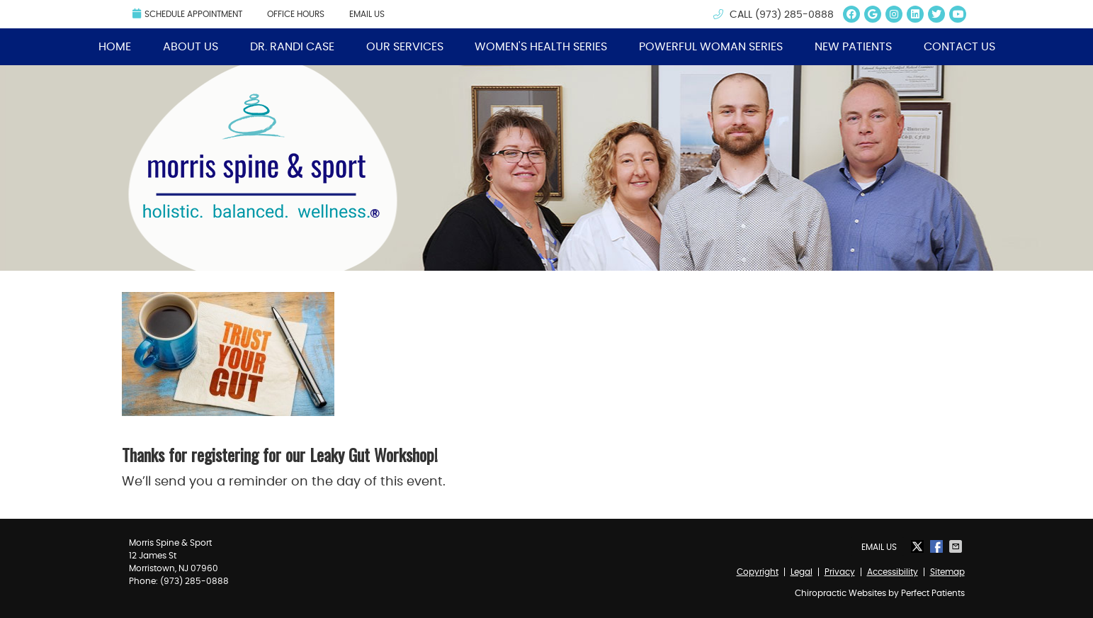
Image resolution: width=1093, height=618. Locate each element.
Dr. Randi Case (292, 46)
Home (114, 46)
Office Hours (295, 14)
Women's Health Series (541, 46)
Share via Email (957, 546)
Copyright (757, 572)
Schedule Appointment (187, 13)
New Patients (853, 46)
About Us (190, 46)
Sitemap (947, 572)
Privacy (840, 572)
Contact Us (959, 46)
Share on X (919, 546)
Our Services (404, 46)
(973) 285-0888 (794, 15)
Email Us (367, 14)
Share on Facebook (938, 546)
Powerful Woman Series (711, 46)
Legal (801, 572)
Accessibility (892, 572)
